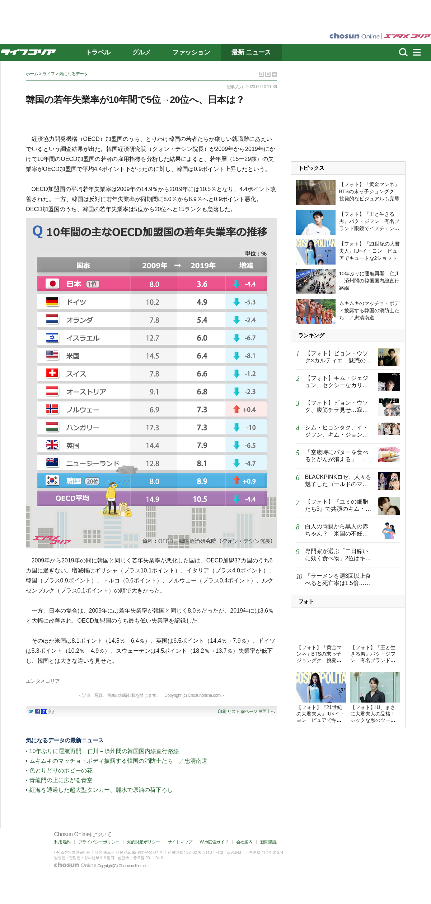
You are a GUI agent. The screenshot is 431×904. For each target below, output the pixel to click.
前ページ (249, 711)
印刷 (222, 711)
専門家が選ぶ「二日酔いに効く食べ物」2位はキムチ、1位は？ (338, 558)
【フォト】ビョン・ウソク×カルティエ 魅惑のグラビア (338, 360)
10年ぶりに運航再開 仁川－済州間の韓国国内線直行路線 (104, 751)
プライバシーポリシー (99, 841)
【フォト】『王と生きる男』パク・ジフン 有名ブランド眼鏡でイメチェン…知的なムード (372, 660)
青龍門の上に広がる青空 (61, 780)
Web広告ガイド (214, 841)
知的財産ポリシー (143, 841)
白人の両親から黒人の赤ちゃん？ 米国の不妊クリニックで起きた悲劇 (336, 533)
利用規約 (62, 841)
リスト (233, 711)
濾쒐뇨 (403, 52)
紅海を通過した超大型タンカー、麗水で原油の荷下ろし (101, 790)
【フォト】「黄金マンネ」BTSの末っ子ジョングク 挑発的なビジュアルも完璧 (369, 191)
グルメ (141, 52)
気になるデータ (73, 73)
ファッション (191, 52)
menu (420, 52)
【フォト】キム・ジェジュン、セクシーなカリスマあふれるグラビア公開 (336, 385)
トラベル (98, 52)
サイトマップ (180, 841)
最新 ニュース (251, 52)
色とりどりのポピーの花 (61, 770)
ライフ (48, 73)
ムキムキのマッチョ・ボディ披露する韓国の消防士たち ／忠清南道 (118, 761)
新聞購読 (268, 841)
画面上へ (266, 711)
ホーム (32, 73)
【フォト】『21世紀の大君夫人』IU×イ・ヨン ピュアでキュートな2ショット (369, 251)
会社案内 (244, 841)
